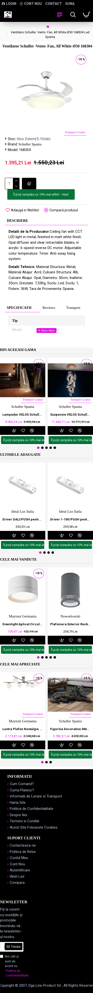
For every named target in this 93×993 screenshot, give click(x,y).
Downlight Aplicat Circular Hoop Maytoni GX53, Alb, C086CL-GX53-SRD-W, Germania (22, 624)
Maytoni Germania (23, 616)
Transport (73, 308)
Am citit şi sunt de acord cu (11, 966)
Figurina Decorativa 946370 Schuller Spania (70, 729)
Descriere (17, 221)
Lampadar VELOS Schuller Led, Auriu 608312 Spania (22, 414)
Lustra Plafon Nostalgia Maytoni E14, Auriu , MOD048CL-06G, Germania (22, 729)
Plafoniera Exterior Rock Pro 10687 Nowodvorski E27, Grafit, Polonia (70, 624)
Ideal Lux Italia (22, 511)
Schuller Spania (30, 144)
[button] (38, 448)
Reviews (49, 308)
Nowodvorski (70, 616)
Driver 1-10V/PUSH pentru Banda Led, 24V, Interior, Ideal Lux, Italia (70, 519)
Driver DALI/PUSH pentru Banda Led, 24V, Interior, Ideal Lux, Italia (22, 519)
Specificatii (19, 308)
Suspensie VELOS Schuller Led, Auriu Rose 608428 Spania (70, 414)
